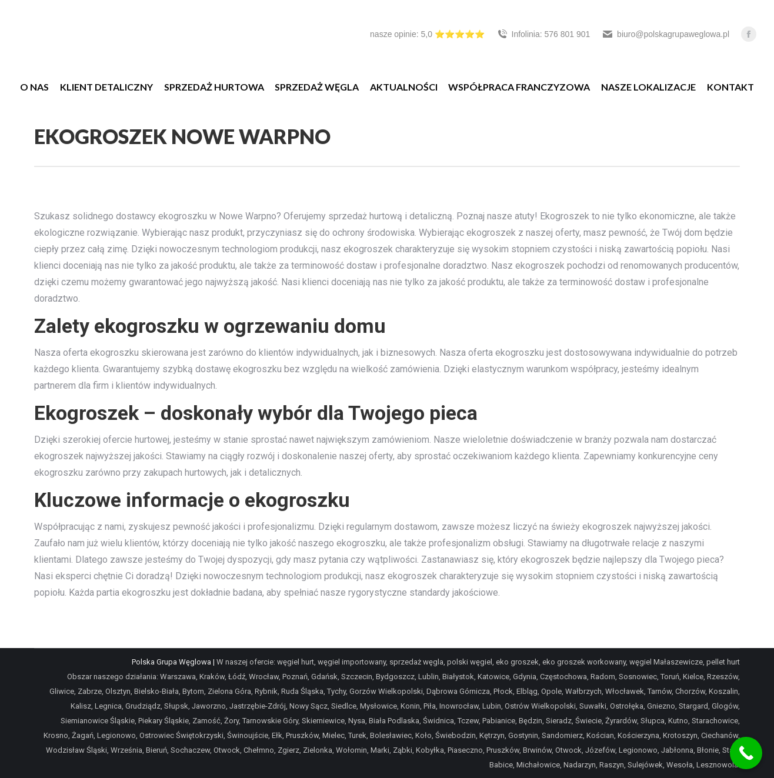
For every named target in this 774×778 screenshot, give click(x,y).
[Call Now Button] (746, 753)
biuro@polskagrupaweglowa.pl (665, 34)
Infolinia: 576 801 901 (543, 34)
